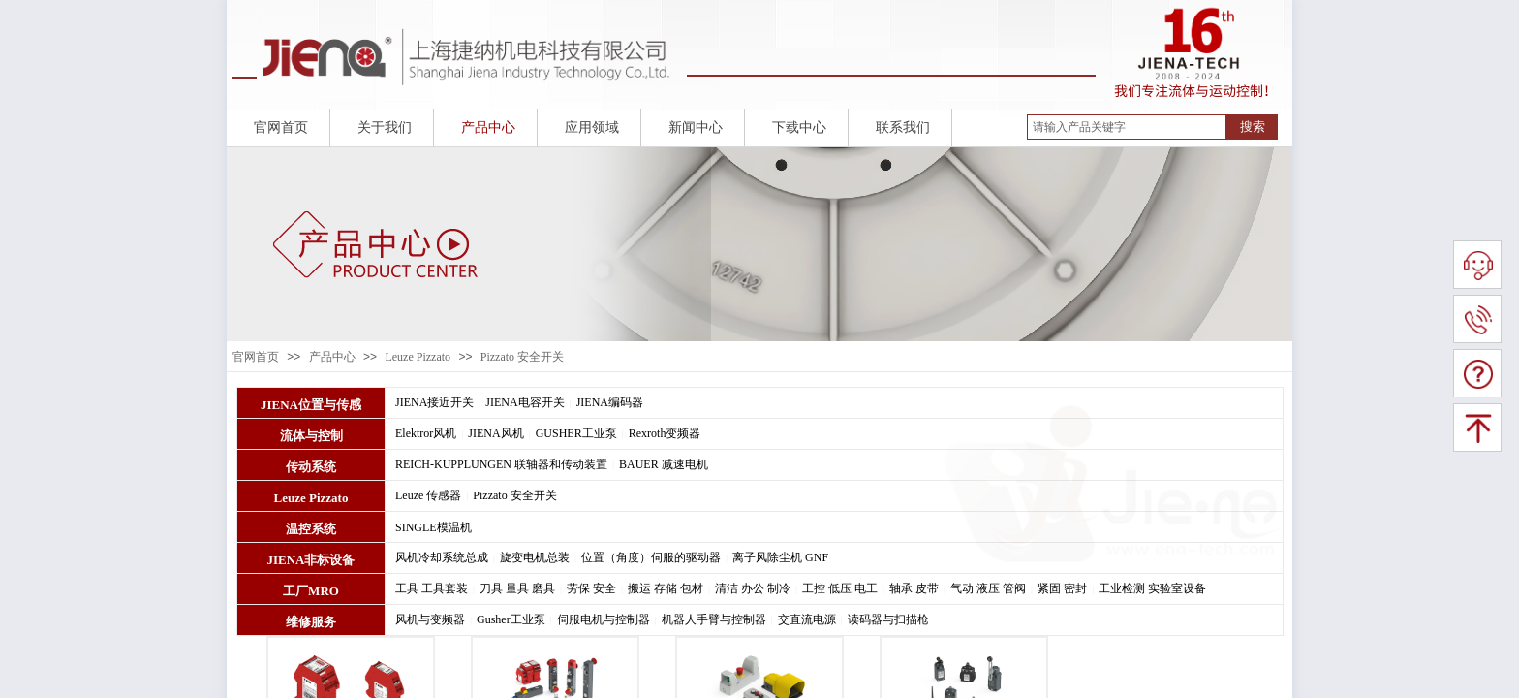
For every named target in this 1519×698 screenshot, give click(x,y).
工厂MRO (311, 591)
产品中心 (332, 357)
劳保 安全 (591, 588)
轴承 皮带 (914, 588)
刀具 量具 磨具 (517, 588)
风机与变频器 (430, 619)
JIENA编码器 (609, 402)
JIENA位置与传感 (311, 404)
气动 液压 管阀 (988, 588)
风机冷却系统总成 (441, 557)
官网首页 (255, 357)
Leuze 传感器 (428, 495)
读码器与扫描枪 (888, 619)
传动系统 (311, 467)
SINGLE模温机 (433, 527)
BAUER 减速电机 (663, 464)
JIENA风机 (495, 433)
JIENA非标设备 (310, 560)
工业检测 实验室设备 (1152, 588)
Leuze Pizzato (417, 357)
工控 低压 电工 (840, 588)
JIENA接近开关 (434, 402)
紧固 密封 (1062, 588)
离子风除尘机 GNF (780, 557)
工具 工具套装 (431, 588)
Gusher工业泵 (511, 619)
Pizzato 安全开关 (522, 357)
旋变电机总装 (535, 557)
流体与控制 (311, 435)
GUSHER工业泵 (576, 433)
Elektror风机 (425, 433)
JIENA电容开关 (524, 402)
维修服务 (311, 622)
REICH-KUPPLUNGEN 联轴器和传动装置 (501, 464)
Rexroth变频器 (665, 433)
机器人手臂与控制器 (714, 619)
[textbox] (1126, 127)
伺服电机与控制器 (603, 619)
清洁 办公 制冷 (752, 588)
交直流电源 (807, 619)
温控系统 (311, 529)
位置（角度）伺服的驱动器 (651, 557)
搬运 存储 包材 (665, 588)
